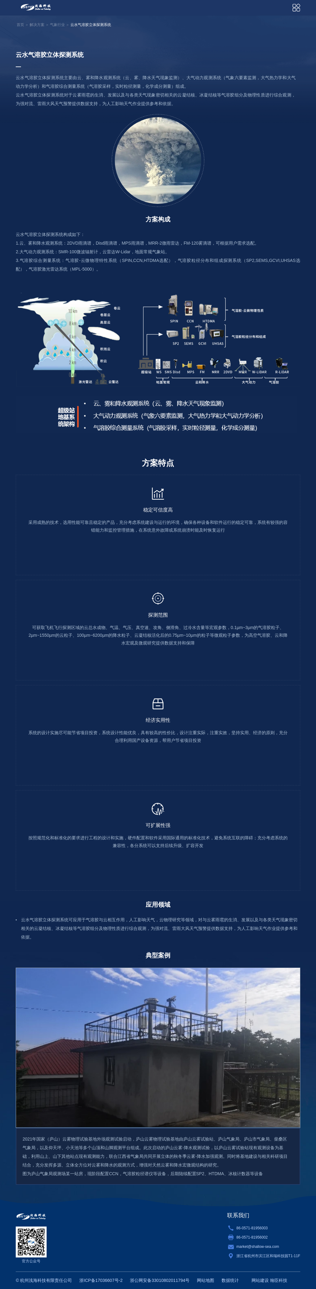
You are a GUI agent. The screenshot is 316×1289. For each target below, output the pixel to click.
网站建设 (260, 1280)
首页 (20, 25)
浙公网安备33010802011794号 (159, 1280)
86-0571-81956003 (252, 1228)
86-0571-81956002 (252, 1237)
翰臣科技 (278, 1280)
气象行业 (57, 25)
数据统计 (230, 1280)
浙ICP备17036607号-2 (101, 1280)
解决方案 (37, 25)
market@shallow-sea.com (257, 1246)
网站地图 (205, 1280)
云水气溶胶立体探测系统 (90, 25)
